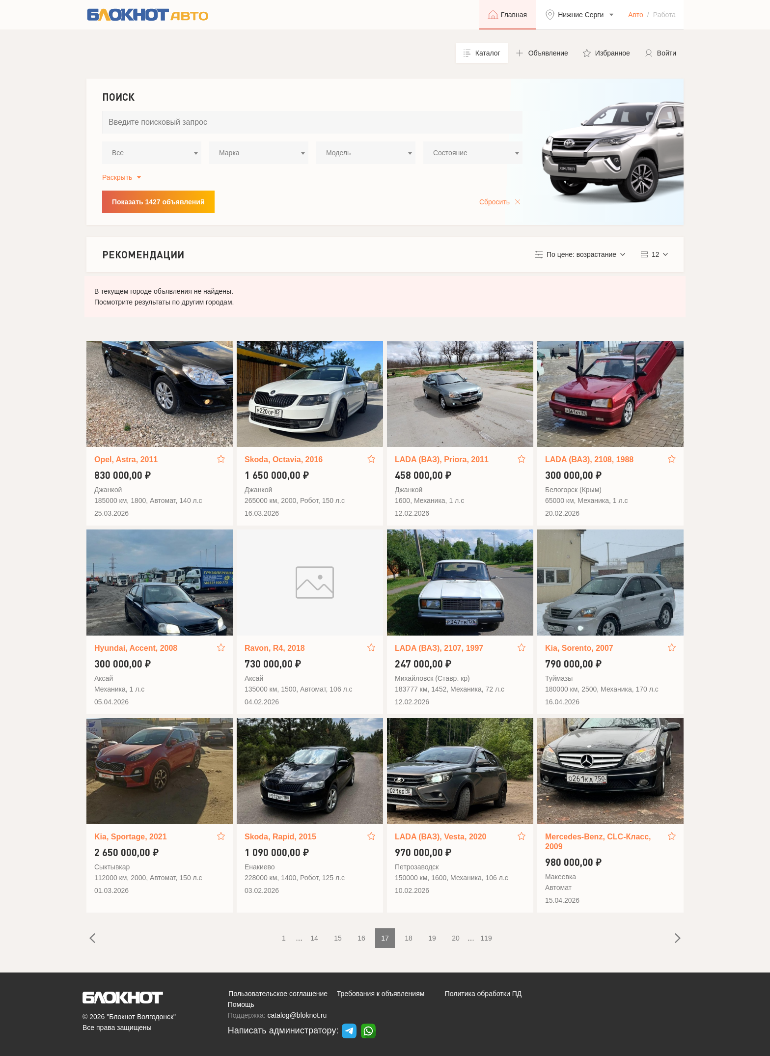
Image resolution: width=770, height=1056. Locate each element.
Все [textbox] (118, 153)
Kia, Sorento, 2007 (579, 648)
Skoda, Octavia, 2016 (284, 459)
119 (486, 938)
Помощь (241, 1004)
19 (432, 938)
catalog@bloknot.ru (297, 1015)
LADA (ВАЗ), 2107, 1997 (439, 648)
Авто (635, 15)
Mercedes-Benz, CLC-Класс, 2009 (598, 842)
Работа (664, 15)
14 (314, 938)
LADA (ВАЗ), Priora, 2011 (442, 459)
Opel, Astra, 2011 (126, 459)
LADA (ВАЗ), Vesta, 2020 (440, 837)
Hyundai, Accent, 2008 (135, 648)
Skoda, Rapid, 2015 (280, 837)
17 (385, 938)
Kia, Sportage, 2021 (130, 837)
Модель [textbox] (338, 153)
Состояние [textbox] (450, 153)
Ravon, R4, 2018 (275, 648)
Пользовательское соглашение (278, 994)
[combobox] (151, 152)
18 (408, 938)
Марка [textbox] (229, 153)
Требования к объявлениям (381, 994)
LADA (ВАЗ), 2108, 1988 (589, 459)
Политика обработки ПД (483, 994)
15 (338, 938)
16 (361, 938)
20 (456, 938)
